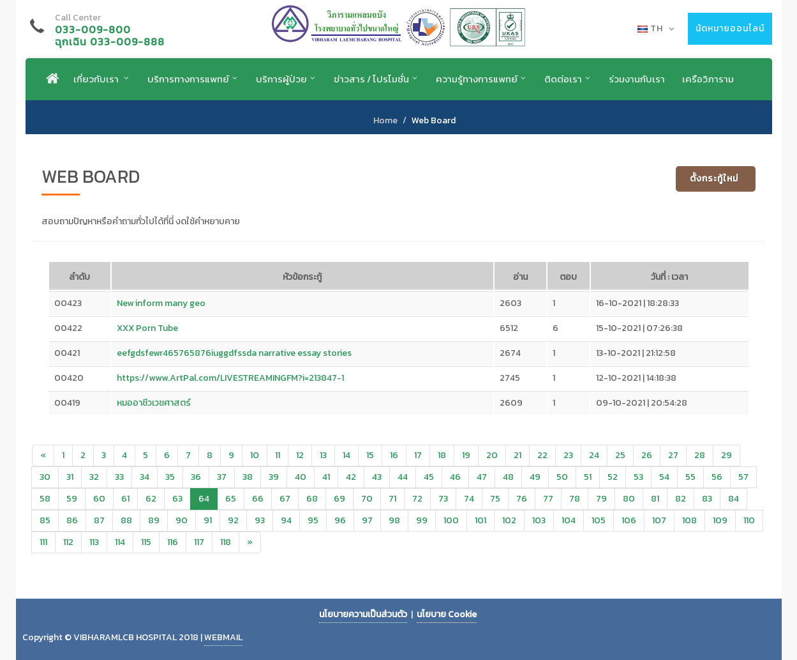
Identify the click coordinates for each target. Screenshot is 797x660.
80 (629, 498)
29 (726, 455)
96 (340, 520)
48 (508, 477)
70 (367, 498)
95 (313, 520)
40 (300, 477)
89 (154, 520)
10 (254, 455)
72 (417, 498)
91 (208, 520)
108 (689, 520)
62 (150, 498)
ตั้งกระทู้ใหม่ (714, 178)
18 (442, 455)
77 (548, 498)
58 (45, 498)
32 (94, 477)
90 (181, 520)
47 (482, 477)
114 (120, 542)
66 (258, 498)
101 (480, 520)
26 (646, 455)
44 (403, 477)
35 (170, 477)
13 (323, 455)
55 (690, 477)
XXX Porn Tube (147, 328)
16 (394, 455)
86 (72, 520)
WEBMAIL (223, 637)
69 (339, 498)
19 (466, 455)
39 (274, 477)
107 (659, 520)
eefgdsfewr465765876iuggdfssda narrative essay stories (234, 353)
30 (45, 477)
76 (521, 498)
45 (429, 477)
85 (45, 520)
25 (620, 455)
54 (664, 477)
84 (733, 498)
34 (144, 477)
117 (199, 542)
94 (286, 520)
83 (707, 498)
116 (172, 542)
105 (599, 520)
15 (370, 455)
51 (588, 477)
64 (203, 498)
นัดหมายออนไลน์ (730, 28)
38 (247, 477)
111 (43, 542)
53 (638, 477)
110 (749, 520)
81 (655, 498)
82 (680, 498)
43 (377, 477)
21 (517, 455)
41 (326, 477)
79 (601, 498)
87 (99, 520)
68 (312, 498)
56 (716, 477)
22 (542, 455)
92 (233, 520)
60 (99, 498)
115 (146, 542)
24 (594, 455)
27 (673, 455)
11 (277, 455)
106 (629, 520)
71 (392, 498)
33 (119, 477)
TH (656, 29)
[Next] (250, 542)
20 (492, 455)
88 (126, 520)
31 (69, 477)
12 (300, 455)
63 (177, 498)
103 (539, 520)
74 (469, 498)
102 (509, 520)
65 (230, 498)
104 (569, 520)
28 (699, 455)
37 (222, 477)
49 (535, 477)
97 (367, 520)
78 (574, 498)
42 (351, 477)
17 (418, 455)
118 (225, 542)
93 (260, 520)
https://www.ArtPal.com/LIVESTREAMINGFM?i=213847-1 (230, 378)
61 (125, 498)
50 (562, 477)
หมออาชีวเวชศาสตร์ (154, 403)
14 (346, 455)
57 (743, 477)
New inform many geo (161, 303)
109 (720, 520)
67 (284, 498)
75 (495, 498)
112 (68, 542)
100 (451, 520)
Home (385, 120)
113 (94, 542)
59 (71, 498)
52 (612, 477)
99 (422, 520)
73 (443, 498)
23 (568, 455)
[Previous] (43, 455)
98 (394, 520)
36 (196, 477)
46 (455, 477)
